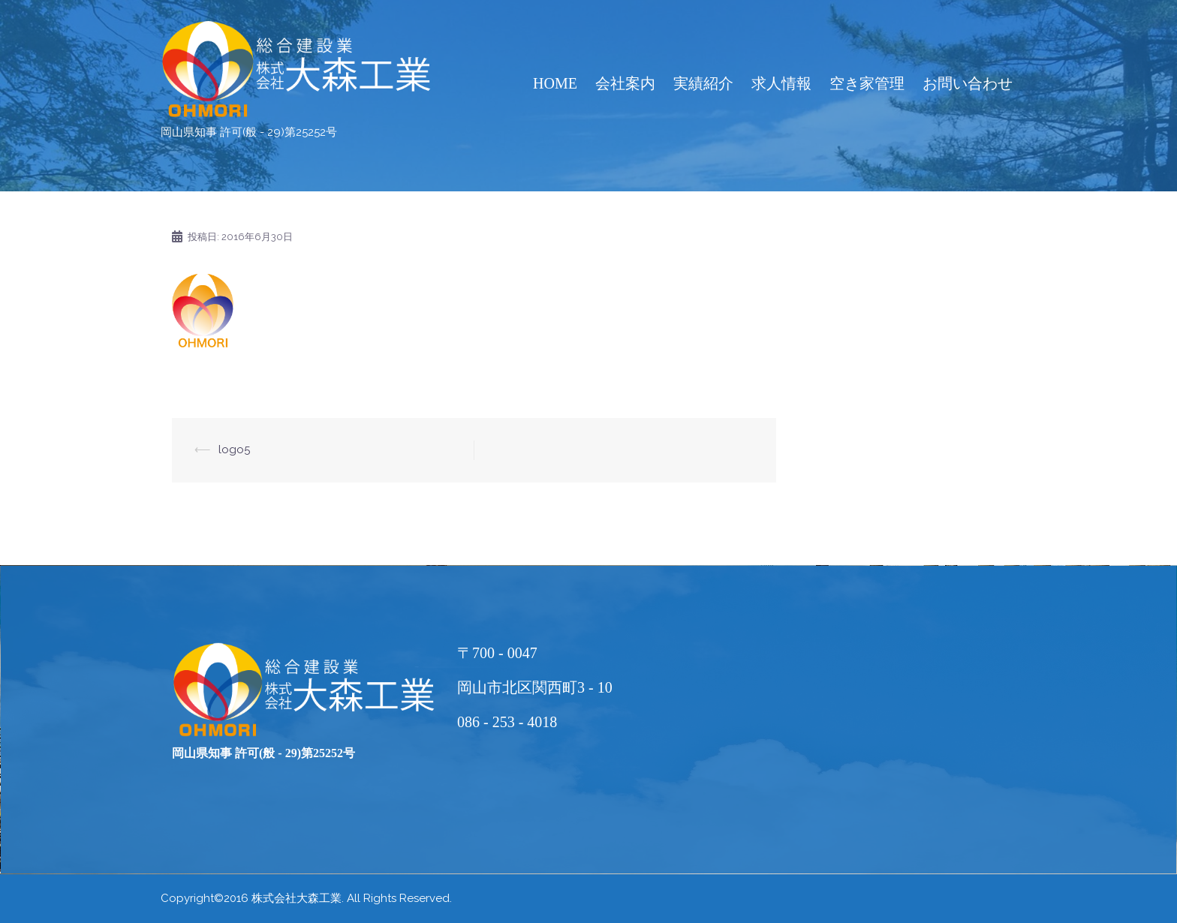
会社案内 (625, 83)
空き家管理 (867, 83)
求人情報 (781, 83)
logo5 (234, 449)
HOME (555, 83)
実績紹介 (703, 83)
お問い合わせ (968, 83)
